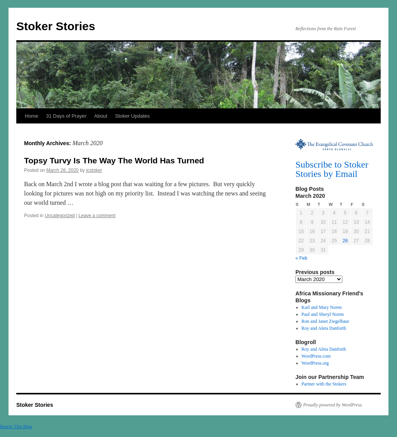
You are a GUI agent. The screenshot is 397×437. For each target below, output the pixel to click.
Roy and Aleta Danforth (324, 328)
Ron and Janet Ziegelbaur (325, 321)
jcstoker (94, 170)
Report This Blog (16, 426)
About (100, 116)
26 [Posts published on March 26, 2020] (345, 240)
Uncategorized (59, 215)
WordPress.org (315, 363)
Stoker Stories (55, 26)
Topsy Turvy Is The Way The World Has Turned (114, 160)
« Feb (301, 258)
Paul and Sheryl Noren (323, 314)
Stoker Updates (132, 116)
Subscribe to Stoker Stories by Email (331, 169)
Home (31, 116)
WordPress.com (316, 356)
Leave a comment (97, 215)
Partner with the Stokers (324, 384)
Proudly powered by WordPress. (333, 405)
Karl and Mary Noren (322, 307)
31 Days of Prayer (66, 116)
